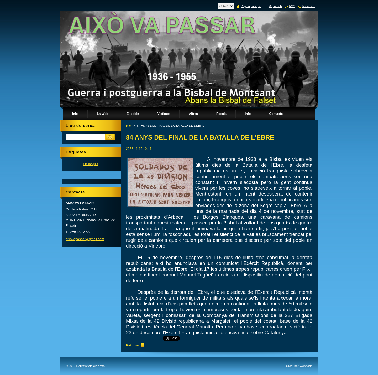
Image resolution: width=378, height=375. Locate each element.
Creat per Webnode (299, 365)
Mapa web (275, 6)
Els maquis (90, 164)
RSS (292, 6)
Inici (128, 125)
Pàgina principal (251, 6)
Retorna (132, 345)
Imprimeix (308, 6)
